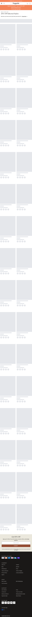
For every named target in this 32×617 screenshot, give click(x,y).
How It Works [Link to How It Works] (4, 589)
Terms (20, 9)
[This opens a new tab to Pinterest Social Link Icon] (8, 603)
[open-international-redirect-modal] (3, 609)
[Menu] (1, 3)
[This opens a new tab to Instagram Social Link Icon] (5, 603)
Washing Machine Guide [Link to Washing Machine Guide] (20, 593)
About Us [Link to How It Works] (3, 564)
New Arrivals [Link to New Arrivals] (4, 581)
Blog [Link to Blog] (2, 566)
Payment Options (7, 556)
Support (4, 588)
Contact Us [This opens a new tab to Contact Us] (4, 591)
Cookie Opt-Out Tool (6, 615)
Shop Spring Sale (16, 7)
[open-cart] (30, 3)
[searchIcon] (5, 3)
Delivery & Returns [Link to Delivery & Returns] (5, 593)
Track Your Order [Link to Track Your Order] (19, 591)
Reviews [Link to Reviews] (17, 566)
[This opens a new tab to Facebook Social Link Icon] (3, 603)
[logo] (16, 3)
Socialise (4, 600)
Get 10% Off (16, 537)
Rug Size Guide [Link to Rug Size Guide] (4, 595)
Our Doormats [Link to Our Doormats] (4, 583)
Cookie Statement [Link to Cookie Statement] (19, 572)
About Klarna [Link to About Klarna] (18, 595)
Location (4, 607)
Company (4, 563)
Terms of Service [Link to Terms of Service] (5, 570)
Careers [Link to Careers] (17, 564)
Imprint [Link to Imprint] (3, 574)
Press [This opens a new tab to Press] (17, 568)
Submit (16, 545)
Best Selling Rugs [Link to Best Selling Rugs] (19, 581)
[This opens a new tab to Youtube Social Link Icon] (11, 603)
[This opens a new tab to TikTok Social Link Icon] (14, 603)
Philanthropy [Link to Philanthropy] (4, 568)
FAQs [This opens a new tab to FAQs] (17, 589)
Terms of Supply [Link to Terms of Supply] (19, 570)
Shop (3, 579)
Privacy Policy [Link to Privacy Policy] (4, 572)
